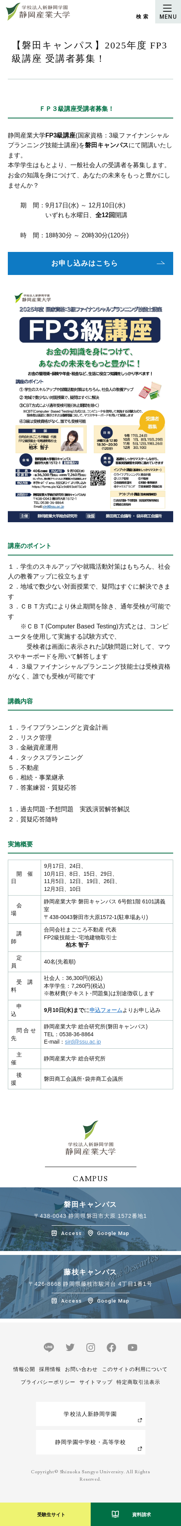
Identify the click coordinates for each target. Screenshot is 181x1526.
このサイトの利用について (135, 1369)
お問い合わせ (81, 1369)
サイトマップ (95, 1382)
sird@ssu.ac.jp (83, 1042)
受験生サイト (51, 1514)
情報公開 (24, 1369)
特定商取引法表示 (138, 1382)
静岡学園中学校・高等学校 (90, 1442)
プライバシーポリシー (48, 1382)
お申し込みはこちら (84, 263)
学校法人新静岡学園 (90, 1414)
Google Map (113, 1233)
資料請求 (141, 1514)
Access (71, 1233)
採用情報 (50, 1369)
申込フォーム (106, 1010)
